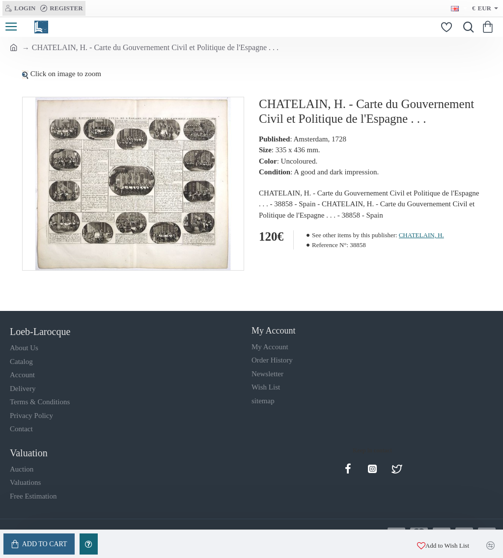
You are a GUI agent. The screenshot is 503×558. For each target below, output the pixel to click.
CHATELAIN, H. (421, 235)
